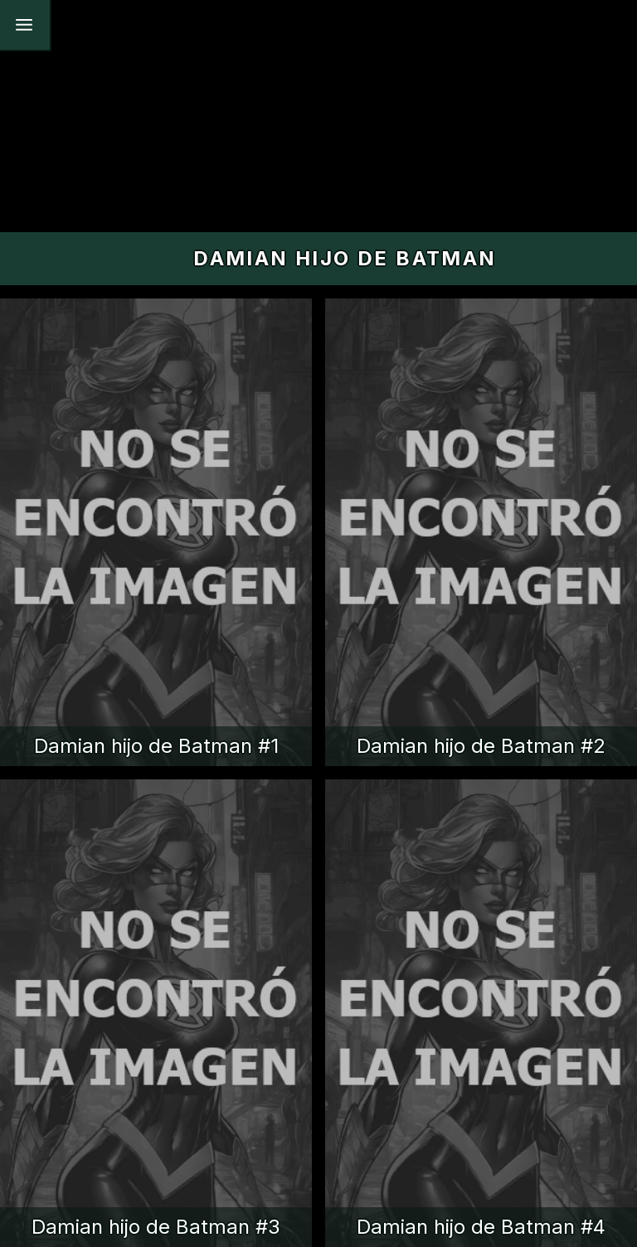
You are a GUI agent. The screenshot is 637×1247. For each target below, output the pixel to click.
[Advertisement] (318, 116)
